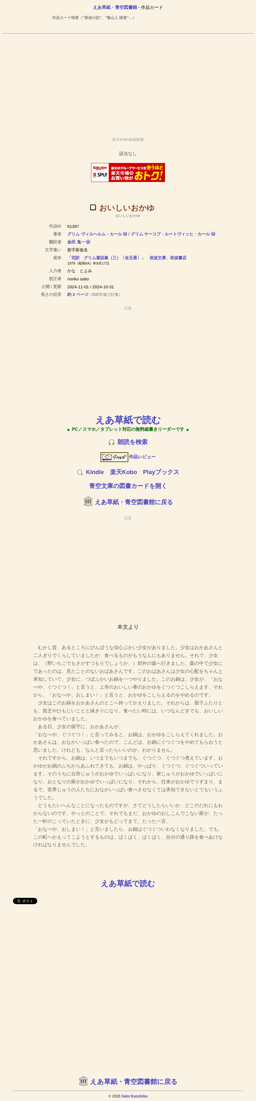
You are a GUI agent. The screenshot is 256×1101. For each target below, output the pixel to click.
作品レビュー (128, 456)
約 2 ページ (77, 294)
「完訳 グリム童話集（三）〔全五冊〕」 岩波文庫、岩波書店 (126, 257)
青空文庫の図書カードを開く (128, 486)
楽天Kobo (123, 472)
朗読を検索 (133, 442)
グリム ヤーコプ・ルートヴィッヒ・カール (170, 234)
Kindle (95, 472)
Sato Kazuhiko (135, 1096)
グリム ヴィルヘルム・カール (94, 234)
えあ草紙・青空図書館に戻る (134, 502)
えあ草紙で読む (128, 420)
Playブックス (161, 472)
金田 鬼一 (76, 242)
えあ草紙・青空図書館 (115, 7)
